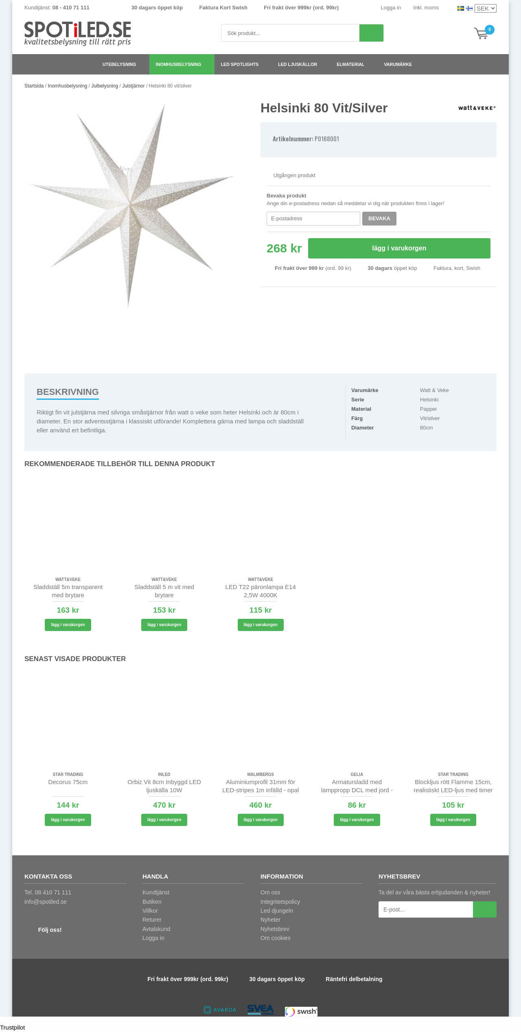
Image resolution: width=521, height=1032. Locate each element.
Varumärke (401, 64)
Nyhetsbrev (274, 929)
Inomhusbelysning (182, 64)
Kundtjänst (155, 892)
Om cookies (275, 938)
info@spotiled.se (45, 901)
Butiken (152, 901)
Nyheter (270, 919)
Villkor (150, 910)
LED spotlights (243, 64)
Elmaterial (354, 64)
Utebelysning (123, 64)
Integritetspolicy (280, 901)
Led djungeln (276, 910)
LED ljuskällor (301, 64)
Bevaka (379, 218)
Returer (152, 919)
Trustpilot (12, 1027)
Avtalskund (156, 929)
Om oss (270, 892)
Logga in (391, 7)
